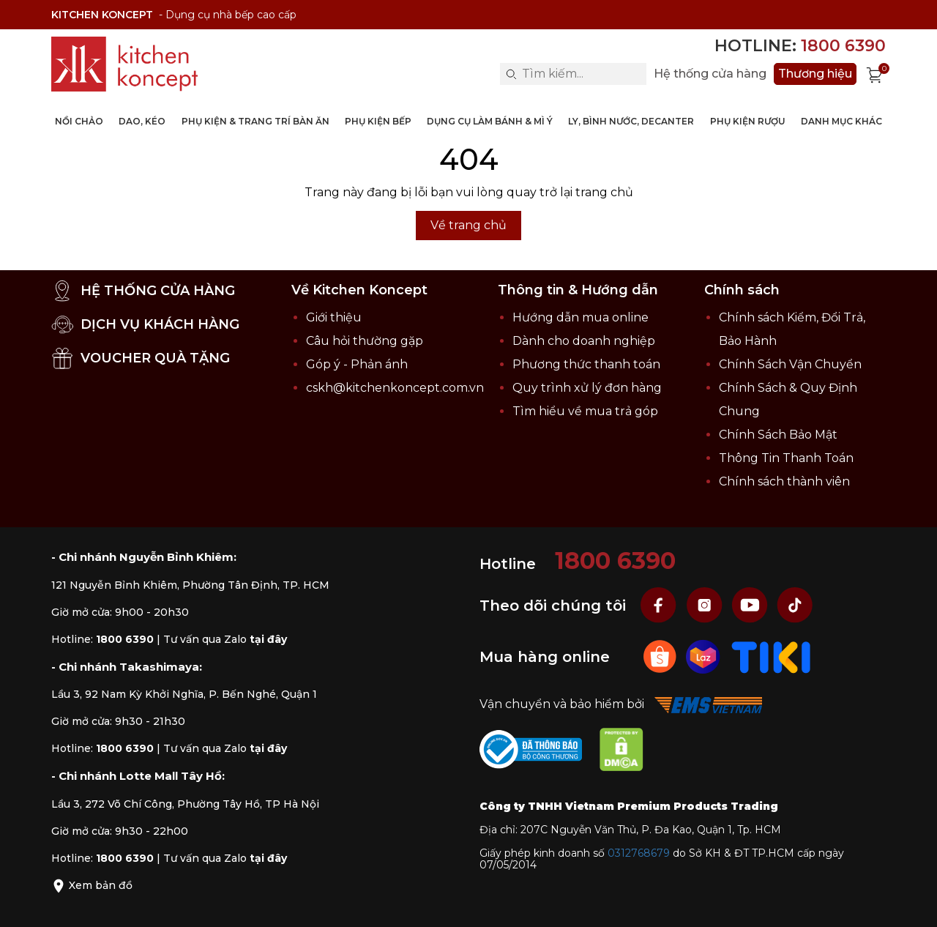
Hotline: (800, 46)
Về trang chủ (468, 225)
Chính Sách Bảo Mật (778, 435)
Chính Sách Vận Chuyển (790, 364)
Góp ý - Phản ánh (357, 364)
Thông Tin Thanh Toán (786, 458)
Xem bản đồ (91, 885)
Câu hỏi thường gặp (364, 341)
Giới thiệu (334, 317)
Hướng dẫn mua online (580, 317)
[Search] (511, 74)
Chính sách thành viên (784, 481)
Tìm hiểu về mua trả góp (585, 411)
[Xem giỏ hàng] (875, 74)
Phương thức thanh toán (586, 364)
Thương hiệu (815, 74)
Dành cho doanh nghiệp (583, 341)
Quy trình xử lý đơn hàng (587, 388)
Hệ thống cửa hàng (710, 74)
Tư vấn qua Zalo (225, 639)
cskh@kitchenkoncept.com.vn (395, 388)
